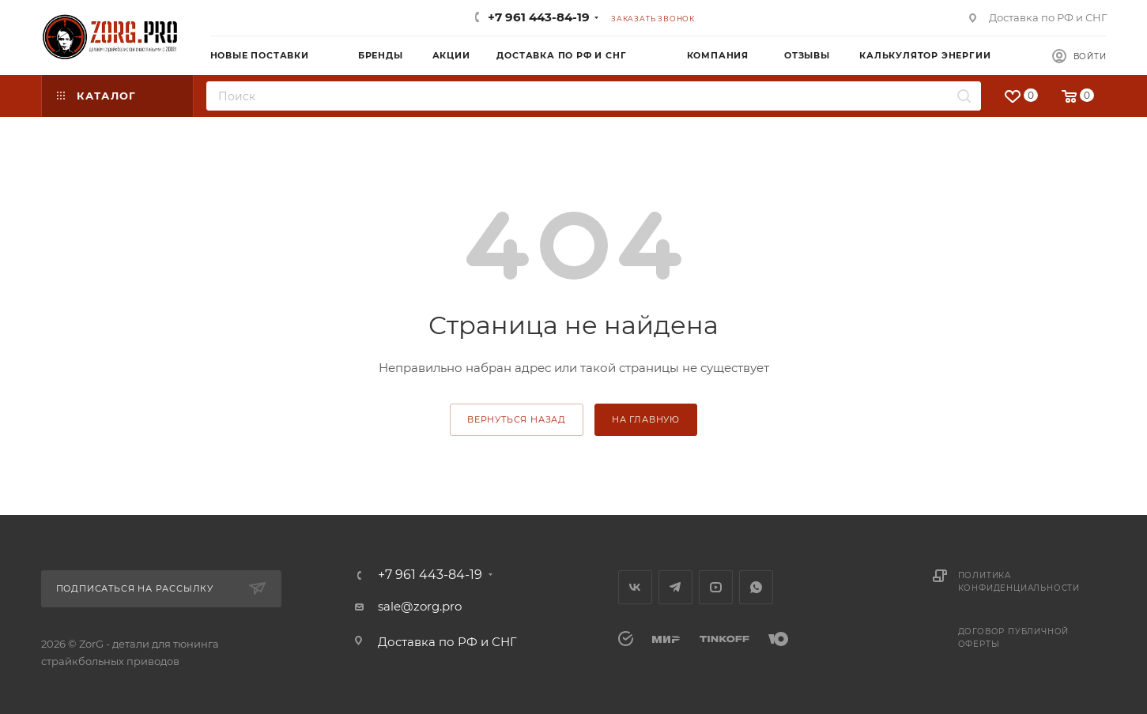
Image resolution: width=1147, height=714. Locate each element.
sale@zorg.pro (420, 606)
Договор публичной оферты (1014, 637)
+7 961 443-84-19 (539, 16)
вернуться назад (516, 419)
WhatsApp (756, 587)
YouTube (716, 587)
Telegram (675, 587)
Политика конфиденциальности (1019, 581)
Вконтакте (635, 587)
